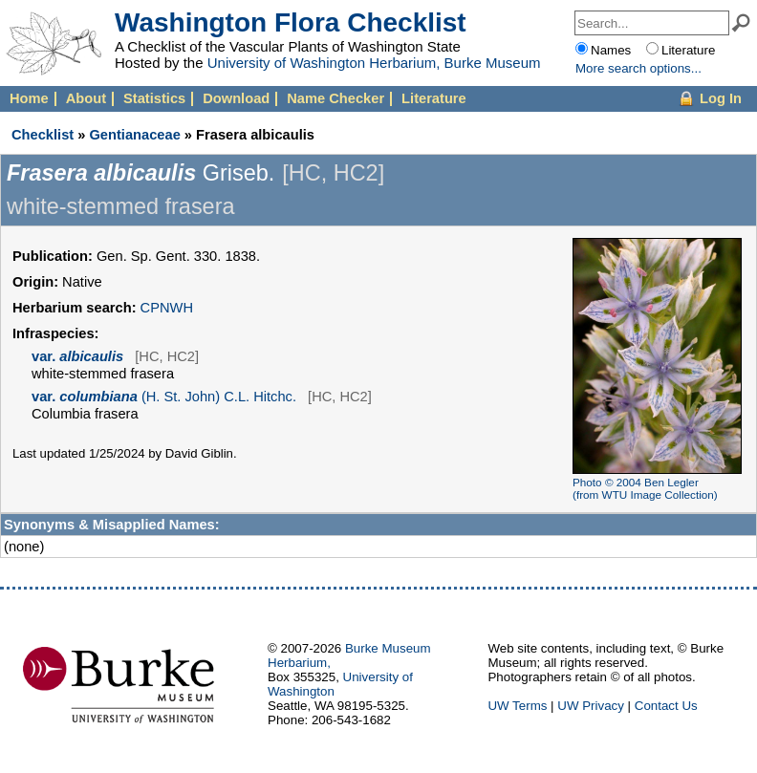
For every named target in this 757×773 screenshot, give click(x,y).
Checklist (42, 134)
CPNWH (167, 307)
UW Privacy (590, 705)
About (86, 98)
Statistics (154, 98)
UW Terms (517, 705)
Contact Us (666, 705)
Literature (433, 98)
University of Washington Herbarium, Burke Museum (374, 62)
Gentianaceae (134, 134)
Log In (721, 98)
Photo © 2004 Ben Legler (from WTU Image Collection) (645, 488)
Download (236, 98)
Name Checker (335, 98)
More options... (638, 68)
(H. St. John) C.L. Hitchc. (164, 396)
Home (29, 98)
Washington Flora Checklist (290, 22)
